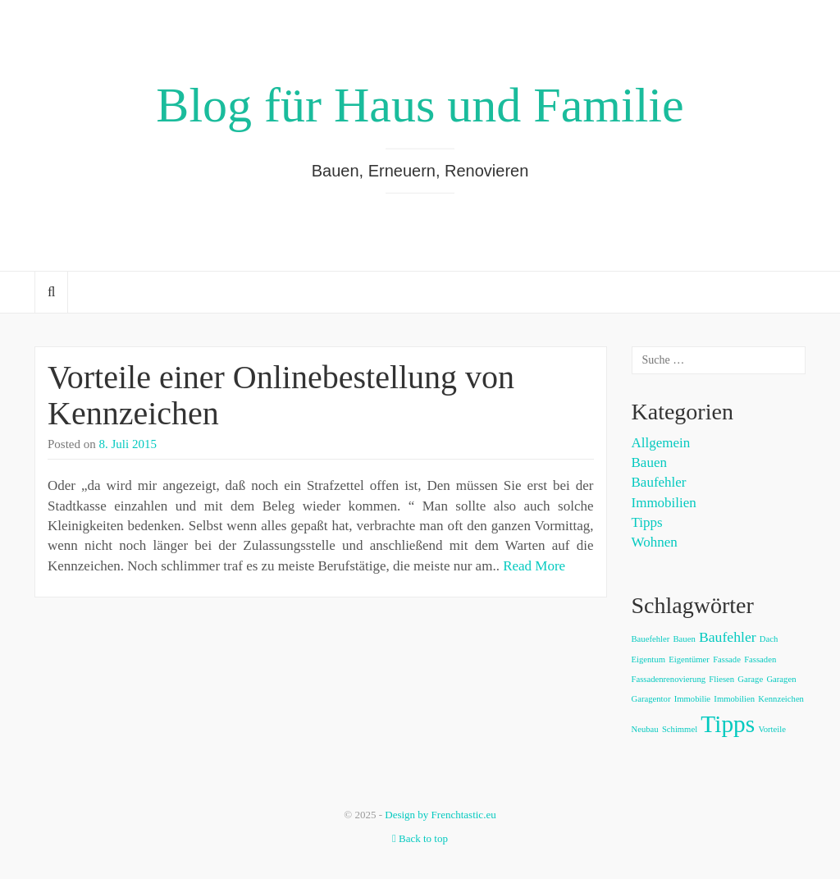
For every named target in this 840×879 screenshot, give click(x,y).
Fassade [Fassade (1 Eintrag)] (727, 659)
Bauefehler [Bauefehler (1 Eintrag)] (651, 638)
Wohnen (655, 542)
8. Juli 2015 (128, 444)
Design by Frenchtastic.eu (440, 814)
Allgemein (661, 443)
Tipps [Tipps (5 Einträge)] (728, 724)
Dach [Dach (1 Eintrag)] (769, 638)
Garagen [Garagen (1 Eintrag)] (781, 679)
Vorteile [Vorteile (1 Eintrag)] (772, 729)
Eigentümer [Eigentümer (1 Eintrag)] (689, 659)
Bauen (649, 462)
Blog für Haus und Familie (419, 105)
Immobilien (664, 502)
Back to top (420, 838)
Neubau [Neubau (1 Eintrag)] (645, 729)
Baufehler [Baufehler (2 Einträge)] (727, 637)
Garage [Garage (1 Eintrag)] (750, 679)
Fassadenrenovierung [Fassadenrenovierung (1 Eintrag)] (669, 679)
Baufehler (659, 482)
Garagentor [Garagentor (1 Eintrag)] (651, 698)
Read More (534, 566)
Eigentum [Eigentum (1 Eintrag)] (648, 659)
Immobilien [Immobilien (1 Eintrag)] (734, 698)
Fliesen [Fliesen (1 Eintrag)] (721, 679)
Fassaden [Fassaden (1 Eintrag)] (760, 659)
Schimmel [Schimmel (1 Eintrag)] (679, 729)
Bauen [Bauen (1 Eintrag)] (684, 638)
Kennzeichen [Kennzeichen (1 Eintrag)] (781, 698)
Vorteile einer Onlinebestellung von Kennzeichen (281, 395)
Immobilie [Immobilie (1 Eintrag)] (692, 698)
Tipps (647, 522)
